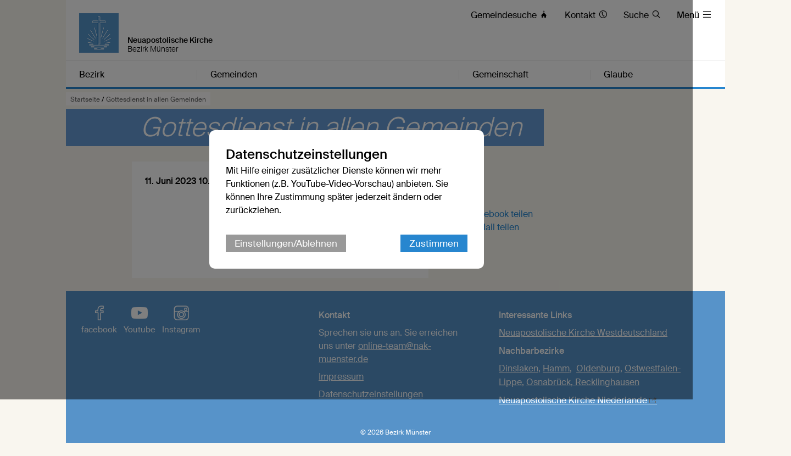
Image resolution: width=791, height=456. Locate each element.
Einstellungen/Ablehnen (334, 272)
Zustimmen (483, 272)
